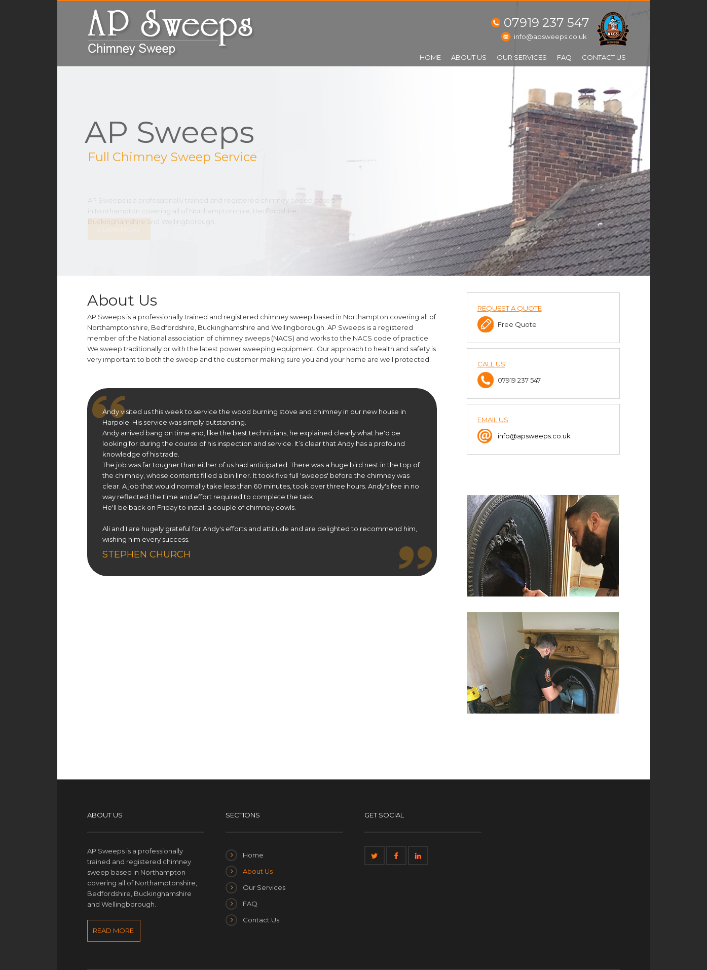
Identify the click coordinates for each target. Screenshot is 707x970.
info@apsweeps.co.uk (550, 36)
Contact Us (604, 57)
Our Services (522, 57)
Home (430, 57)
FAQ (564, 57)
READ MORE (113, 930)
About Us (469, 57)
